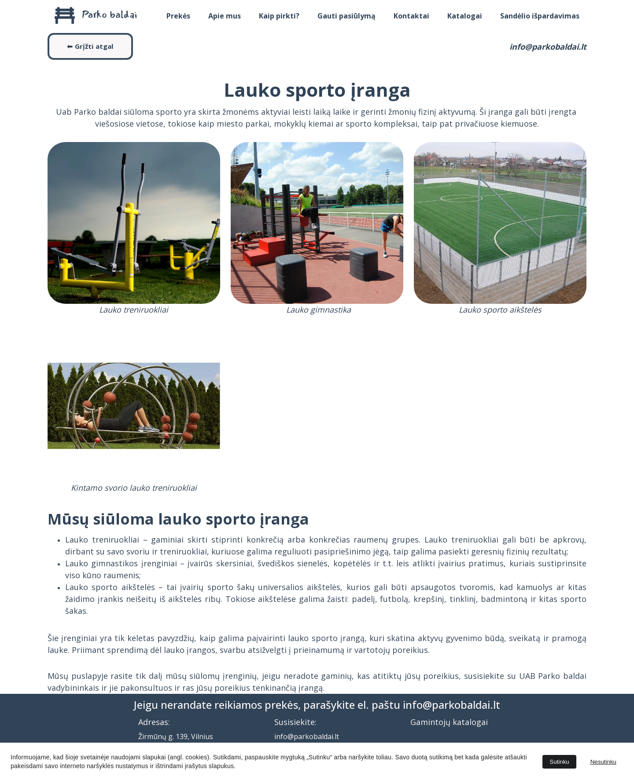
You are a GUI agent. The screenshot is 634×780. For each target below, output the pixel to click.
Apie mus (224, 16)
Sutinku (559, 761)
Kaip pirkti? (279, 16)
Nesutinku (603, 761)
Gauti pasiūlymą (346, 16)
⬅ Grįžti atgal (90, 46)
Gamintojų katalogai (449, 722)
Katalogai (464, 16)
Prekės (178, 16)
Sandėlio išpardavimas (539, 16)
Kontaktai (411, 16)
